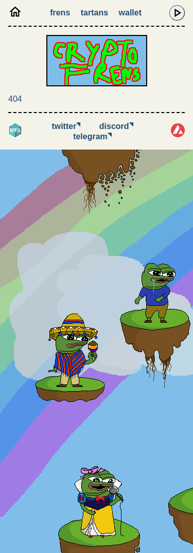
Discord (116, 126)
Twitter (65, 126)
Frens (60, 12)
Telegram (92, 136)
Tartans (94, 12)
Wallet (130, 12)
